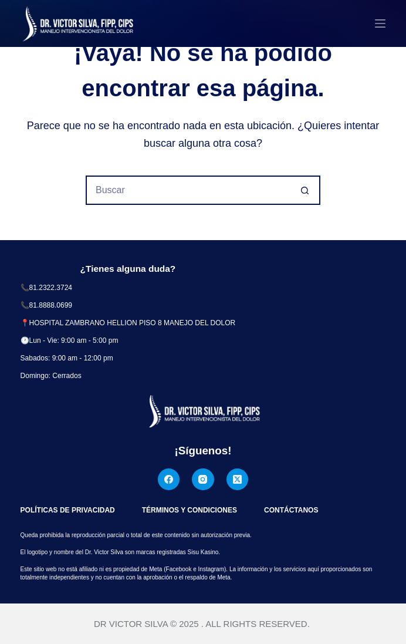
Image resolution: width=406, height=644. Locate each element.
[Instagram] (203, 479)
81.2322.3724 (50, 288)
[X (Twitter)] (237, 479)
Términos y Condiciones (189, 510)
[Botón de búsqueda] (305, 190)
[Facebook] (169, 479)
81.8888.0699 (50, 305)
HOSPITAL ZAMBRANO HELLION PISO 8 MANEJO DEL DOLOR (132, 323)
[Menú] (380, 23)
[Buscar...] (188, 190)
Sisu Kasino (203, 552)
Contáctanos (291, 510)
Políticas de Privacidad (68, 510)
